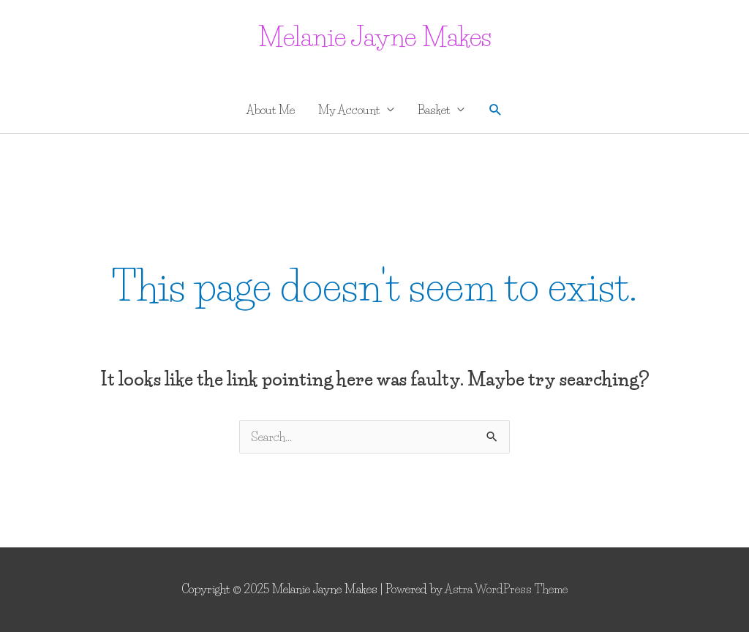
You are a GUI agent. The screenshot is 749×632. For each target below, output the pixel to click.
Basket (434, 109)
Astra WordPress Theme (506, 589)
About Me (270, 109)
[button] (495, 110)
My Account (349, 109)
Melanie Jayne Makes (375, 37)
